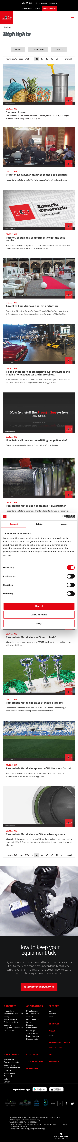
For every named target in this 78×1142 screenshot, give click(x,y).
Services (54, 1023)
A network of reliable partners (13, 1069)
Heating (29, 1024)
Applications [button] (34, 1006)
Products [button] (10, 1006)
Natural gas (31, 1030)
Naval (51, 1016)
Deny (39, 623)
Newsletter (27, 9)
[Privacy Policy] (14, 1128)
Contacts (32, 1054)
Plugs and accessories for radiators (13, 1029)
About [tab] (64, 524)
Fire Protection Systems (32, 1015)
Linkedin (7, 1078)
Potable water (32, 1010)
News (51, 1035)
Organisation (9, 1064)
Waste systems (10, 1019)
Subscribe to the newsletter (39, 986)
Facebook (8, 1076)
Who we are (9, 1059)
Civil (50, 1010)
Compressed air (33, 1019)
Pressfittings (9, 1010)
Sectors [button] (54, 1006)
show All (68, 58)
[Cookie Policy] (24, 1128)
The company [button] (12, 1054)
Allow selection (39, 614)
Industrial (52, 1013)
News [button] (52, 1030)
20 (57, 58)
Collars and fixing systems (11, 1023)
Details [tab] (39, 524)
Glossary (32, 1068)
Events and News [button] (60, 1042)
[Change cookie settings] (37, 1128)
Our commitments (11, 1062)
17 (42, 58)
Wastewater (31, 1027)
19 (52, 58)
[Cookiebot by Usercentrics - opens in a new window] (62, 516)
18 (47, 58)
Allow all (39, 606)
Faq (51, 1054)
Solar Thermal (32, 1033)
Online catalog (49, 9)
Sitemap (54, 1061)
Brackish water (32, 1036)
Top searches (35, 1061)
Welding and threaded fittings (13, 1015)
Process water (32, 1038)
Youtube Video (10, 1073)
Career (38, 9)
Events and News (56, 1047)
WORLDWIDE (46, 3)
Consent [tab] (13, 524)
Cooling (29, 1022)
